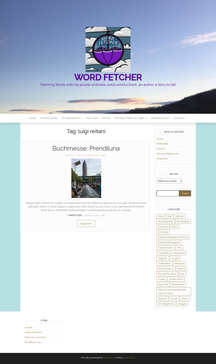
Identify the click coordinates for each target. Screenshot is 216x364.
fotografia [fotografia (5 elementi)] (163, 253)
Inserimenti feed (33, 332)
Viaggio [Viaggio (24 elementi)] (182, 303)
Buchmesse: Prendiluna (86, 148)
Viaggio (102, 155)
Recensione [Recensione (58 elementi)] (178, 284)
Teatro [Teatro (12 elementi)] (185, 298)
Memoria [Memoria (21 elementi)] (179, 263)
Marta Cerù (76, 215)
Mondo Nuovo (160, 118)
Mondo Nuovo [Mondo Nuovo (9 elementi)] (166, 268)
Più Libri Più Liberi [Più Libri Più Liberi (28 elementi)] (167, 274)
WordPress (109, 357)
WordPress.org (32, 342)
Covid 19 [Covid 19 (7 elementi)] (163, 226)
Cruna (160, 138)
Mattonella (162, 143)
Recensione (92, 155)
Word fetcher (108, 77)
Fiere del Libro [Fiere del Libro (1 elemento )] (165, 247)
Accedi (28, 327)
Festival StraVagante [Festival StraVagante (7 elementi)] (169, 242)
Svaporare (162, 158)
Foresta (161, 148)
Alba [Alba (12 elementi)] (160, 216)
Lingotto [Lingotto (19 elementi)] (162, 258)
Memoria (81, 155)
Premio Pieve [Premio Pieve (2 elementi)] (176, 279)
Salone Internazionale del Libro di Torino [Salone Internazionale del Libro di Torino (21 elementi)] (172, 291)
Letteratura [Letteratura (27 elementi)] (178, 253)
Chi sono (180, 118)
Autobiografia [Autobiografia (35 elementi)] (165, 221)
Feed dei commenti (35, 337)
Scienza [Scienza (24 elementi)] (162, 298)
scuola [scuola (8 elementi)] (174, 298)
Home (33, 118)
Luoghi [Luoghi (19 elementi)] (174, 258)
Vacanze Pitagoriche (168, 153)
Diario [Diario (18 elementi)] (174, 226)
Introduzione (49, 118)
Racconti (92, 118)
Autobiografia (72, 118)
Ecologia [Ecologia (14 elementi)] (163, 232)
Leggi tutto (86, 223)
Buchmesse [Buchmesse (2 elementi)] (183, 221)
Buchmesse (70, 155)
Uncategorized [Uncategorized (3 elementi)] (166, 303)
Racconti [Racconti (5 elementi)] (163, 284)
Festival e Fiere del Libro (131, 118)
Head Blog (129, 357)
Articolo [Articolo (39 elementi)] (179, 216)
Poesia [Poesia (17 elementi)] (161, 279)
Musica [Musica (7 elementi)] (181, 268)
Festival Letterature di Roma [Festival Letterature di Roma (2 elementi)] (173, 237)
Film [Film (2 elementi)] (179, 247)
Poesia (106, 118)
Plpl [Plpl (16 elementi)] (182, 274)
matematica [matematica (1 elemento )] (164, 263)
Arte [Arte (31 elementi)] (169, 216)
